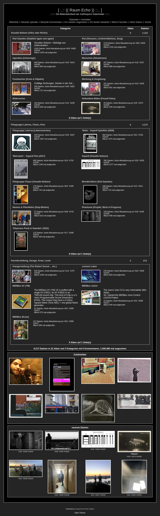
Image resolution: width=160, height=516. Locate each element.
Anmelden (86, 19)
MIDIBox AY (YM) (21, 286)
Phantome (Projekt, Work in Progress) (101, 207)
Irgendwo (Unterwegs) (24, 58)
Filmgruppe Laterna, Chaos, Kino (28, 124)
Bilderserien (19, 98)
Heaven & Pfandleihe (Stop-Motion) (31, 207)
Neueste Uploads (29, 22)
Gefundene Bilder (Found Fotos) (98, 98)
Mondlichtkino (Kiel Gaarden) (97, 181)
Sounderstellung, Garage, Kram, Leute (31, 260)
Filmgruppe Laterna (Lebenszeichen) (31, 130)
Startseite (73, 19)
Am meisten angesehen (75, 22)
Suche (148, 22)
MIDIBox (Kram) (21, 317)
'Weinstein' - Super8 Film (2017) (29, 156)
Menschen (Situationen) (94, 58)
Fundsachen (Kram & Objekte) (28, 79)
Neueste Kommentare (51, 22)
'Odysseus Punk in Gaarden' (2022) (31, 228)
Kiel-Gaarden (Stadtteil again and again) (33, 38)
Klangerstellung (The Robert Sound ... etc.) (35, 266)
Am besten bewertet (99, 22)
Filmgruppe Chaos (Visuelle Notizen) (31, 181)
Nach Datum (136, 22)
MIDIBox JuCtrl (90, 286)
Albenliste (14, 22)
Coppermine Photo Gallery (84, 509)
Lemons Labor (89, 266)
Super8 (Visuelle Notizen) (95, 156)
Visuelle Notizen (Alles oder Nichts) (29, 33)
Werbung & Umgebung (94, 79)
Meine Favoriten (119, 22)
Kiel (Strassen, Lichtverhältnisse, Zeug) (102, 38)
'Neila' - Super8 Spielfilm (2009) (98, 130)
